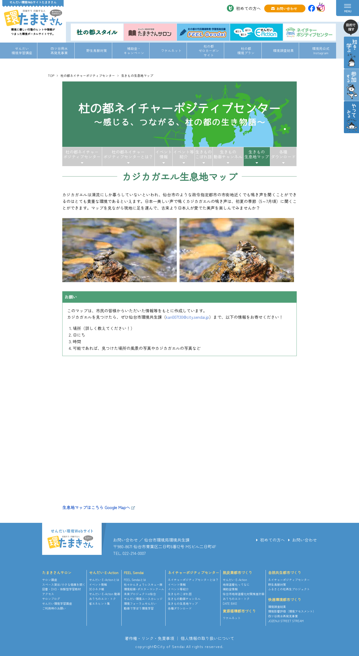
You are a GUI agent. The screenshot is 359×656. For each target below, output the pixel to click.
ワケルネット (171, 50)
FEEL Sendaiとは (135, 580)
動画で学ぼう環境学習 (139, 608)
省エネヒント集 (99, 603)
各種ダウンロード (283, 154)
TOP (51, 75)
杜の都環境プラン (246, 50)
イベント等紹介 (183, 154)
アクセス (48, 594)
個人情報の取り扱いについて (207, 638)
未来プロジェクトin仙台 (140, 594)
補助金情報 (230, 589)
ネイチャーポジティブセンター (193, 572)
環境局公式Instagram (320, 50)
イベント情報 (163, 154)
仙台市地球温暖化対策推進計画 (243, 594)
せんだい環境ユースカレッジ (143, 599)
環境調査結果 (283, 50)
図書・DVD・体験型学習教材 (61, 589)
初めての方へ (248, 8)
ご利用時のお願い (54, 608)
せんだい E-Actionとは (104, 580)
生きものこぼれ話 (203, 154)
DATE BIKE (230, 603)
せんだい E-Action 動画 (104, 594)
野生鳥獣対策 (96, 50)
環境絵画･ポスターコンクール (144, 589)
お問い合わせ (286, 8)
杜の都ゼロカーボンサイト (209, 50)
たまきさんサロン (56, 572)
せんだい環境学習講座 (22, 50)
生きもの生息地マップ (256, 154)
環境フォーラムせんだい (140, 603)
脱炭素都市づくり (237, 572)
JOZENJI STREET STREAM (286, 621)
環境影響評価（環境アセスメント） (292, 611)
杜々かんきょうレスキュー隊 (143, 584)
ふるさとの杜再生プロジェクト (289, 589)
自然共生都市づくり (284, 572)
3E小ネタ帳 (96, 589)
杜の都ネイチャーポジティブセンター (87, 75)
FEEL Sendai (134, 572)
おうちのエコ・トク (102, 599)
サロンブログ (51, 599)
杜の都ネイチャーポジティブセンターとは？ (128, 154)
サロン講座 (49, 580)
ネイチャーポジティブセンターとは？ (193, 580)
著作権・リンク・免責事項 (149, 638)
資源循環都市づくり (239, 611)
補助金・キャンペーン (134, 50)
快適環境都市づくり (284, 599)
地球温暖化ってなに (236, 584)
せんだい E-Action (103, 572)
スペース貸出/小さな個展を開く (63, 584)
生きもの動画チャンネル (228, 154)
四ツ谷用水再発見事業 (59, 50)
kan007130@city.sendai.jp (187, 317)
